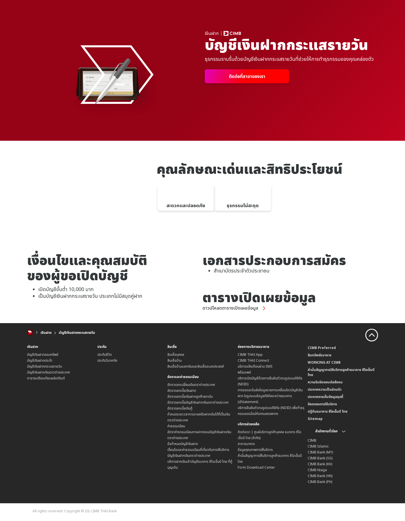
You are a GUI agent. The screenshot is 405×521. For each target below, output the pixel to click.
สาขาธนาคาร (246, 443)
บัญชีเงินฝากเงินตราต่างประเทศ (48, 372)
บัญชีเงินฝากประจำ (39, 360)
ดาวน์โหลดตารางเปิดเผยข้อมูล (237, 308)
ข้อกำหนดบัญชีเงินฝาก (182, 443)
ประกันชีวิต (104, 354)
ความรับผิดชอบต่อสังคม (325, 382)
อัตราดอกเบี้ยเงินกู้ (179, 408)
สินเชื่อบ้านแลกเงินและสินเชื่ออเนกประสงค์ (195, 366)
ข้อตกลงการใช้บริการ (322, 404)
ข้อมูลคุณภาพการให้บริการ (255, 449)
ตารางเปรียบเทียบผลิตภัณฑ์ (46, 378)
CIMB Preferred (322, 347)
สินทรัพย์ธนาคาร (319, 355)
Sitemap (315, 418)
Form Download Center (256, 467)
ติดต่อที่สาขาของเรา (247, 76)
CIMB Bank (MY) (320, 452)
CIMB (312, 440)
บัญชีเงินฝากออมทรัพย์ (42, 354)
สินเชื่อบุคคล (175, 354)
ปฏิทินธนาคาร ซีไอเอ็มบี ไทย (327, 411)
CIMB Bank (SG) (320, 458)
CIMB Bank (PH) (320, 481)
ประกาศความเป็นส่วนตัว (324, 389)
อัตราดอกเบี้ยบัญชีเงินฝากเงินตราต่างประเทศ (198, 402)
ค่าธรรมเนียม (176, 425)
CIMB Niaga (317, 470)
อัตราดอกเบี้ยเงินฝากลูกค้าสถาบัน (190, 396)
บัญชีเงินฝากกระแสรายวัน (77, 332)
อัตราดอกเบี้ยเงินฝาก (181, 390)
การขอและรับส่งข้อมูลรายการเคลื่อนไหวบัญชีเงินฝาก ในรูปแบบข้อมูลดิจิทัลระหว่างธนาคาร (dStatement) (270, 396)
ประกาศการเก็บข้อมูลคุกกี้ (325, 396)
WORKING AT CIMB (324, 362)
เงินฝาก (45, 332)
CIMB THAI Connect (253, 360)
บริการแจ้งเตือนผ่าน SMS (255, 366)
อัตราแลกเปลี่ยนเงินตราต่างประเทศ (191, 384)
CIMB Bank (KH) (320, 464)
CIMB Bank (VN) (320, 475)
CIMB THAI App (250, 354)
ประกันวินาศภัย (107, 360)
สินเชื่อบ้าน (174, 360)
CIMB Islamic (318, 446)
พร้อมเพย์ (244, 372)
